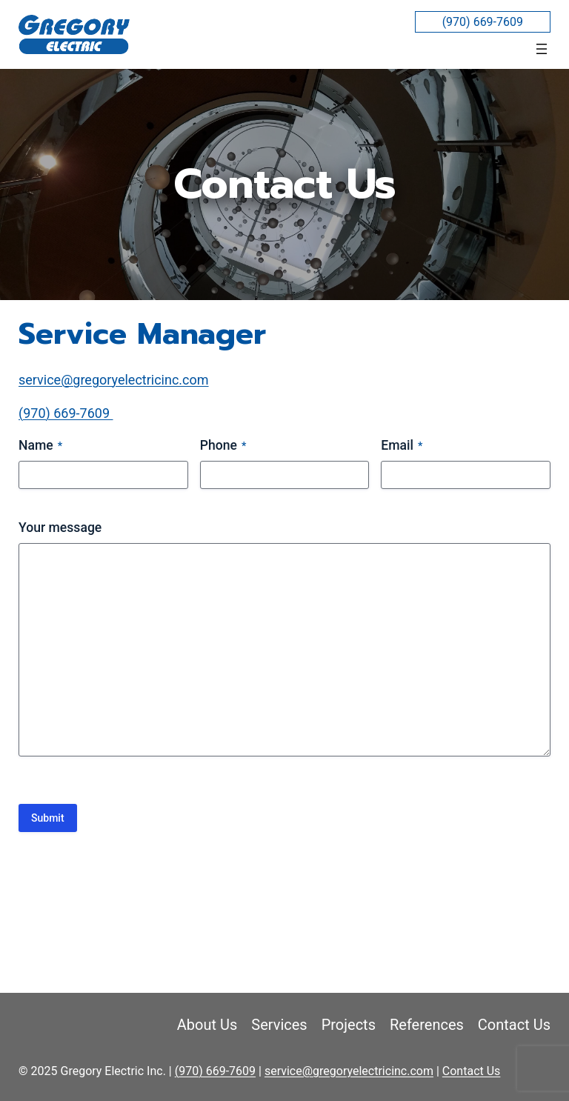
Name (40, 446)
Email (401, 446)
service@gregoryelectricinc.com (114, 379)
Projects (349, 1025)
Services (279, 1025)
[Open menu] (541, 49)
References (427, 1025)
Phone (223, 446)
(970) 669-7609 (482, 22)
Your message (60, 527)
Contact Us (514, 1025)
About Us (207, 1025)
